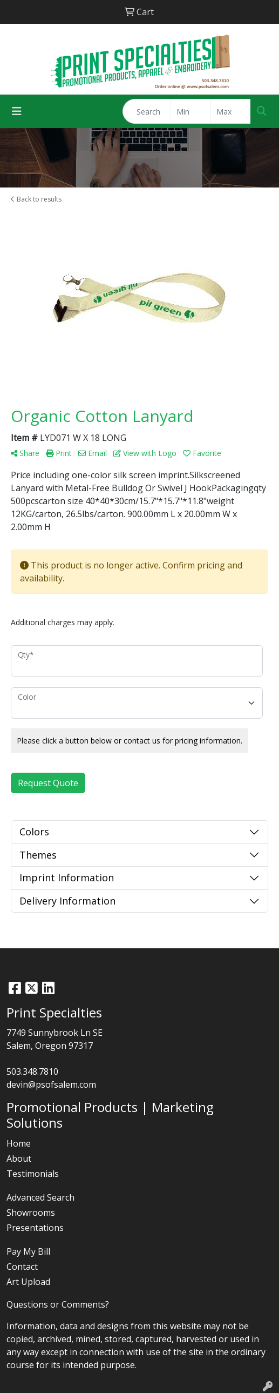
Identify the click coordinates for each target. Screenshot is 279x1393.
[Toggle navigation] (16, 111)
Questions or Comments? (57, 1304)
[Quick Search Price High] (230, 111)
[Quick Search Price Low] (191, 111)
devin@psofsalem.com (51, 1084)
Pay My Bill (28, 1251)
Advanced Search (40, 1197)
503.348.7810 (32, 1071)
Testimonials (32, 1174)
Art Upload (28, 1282)
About (18, 1158)
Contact (22, 1267)
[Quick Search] (147, 111)
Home (18, 1143)
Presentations (35, 1228)
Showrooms (30, 1212)
